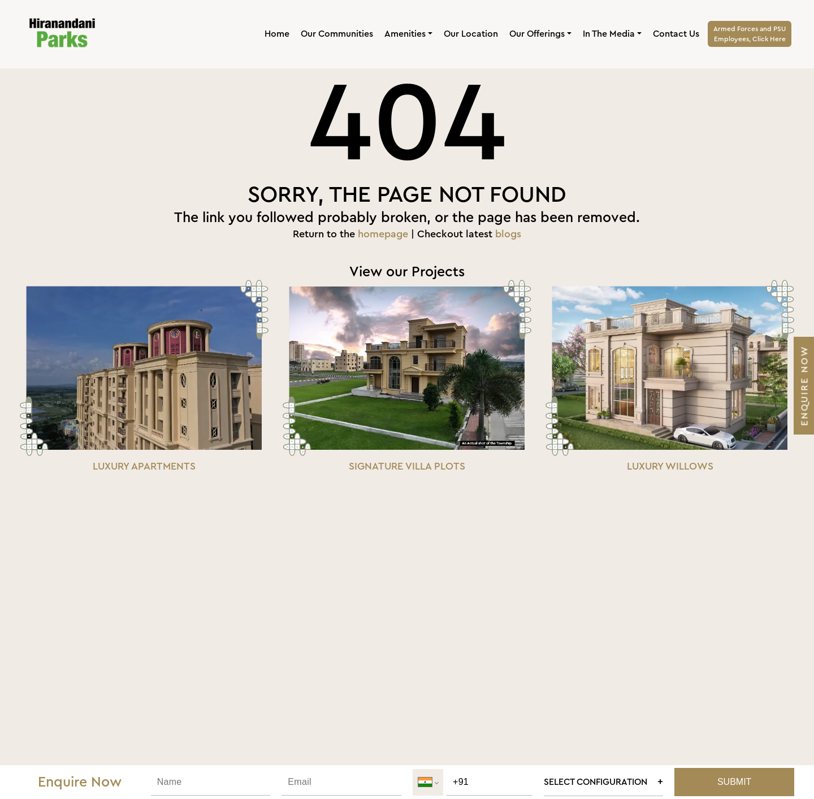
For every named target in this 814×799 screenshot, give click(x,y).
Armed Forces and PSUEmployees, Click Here (749, 33)
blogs (508, 234)
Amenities (405, 33)
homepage (383, 234)
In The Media (609, 33)
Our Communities (337, 33)
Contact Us (676, 33)
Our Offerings (537, 33)
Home (277, 33)
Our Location (471, 33)
